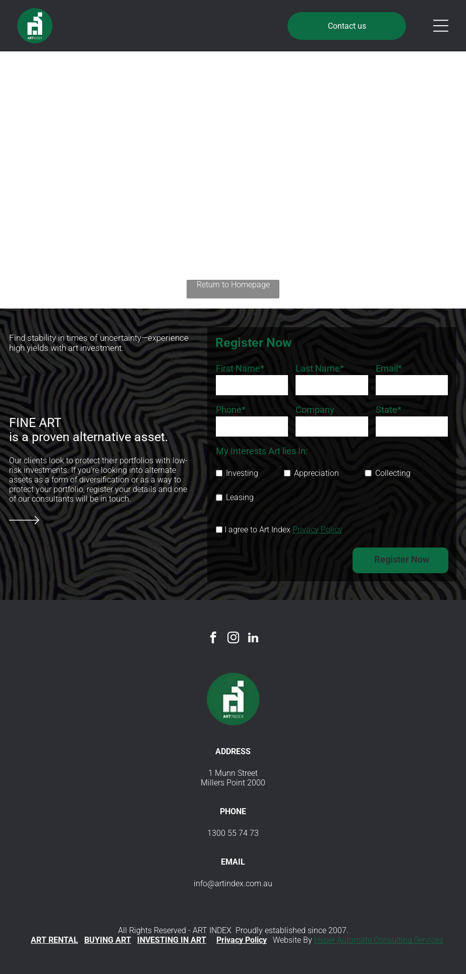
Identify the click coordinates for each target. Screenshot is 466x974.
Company (315, 409)
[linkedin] (253, 639)
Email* (389, 368)
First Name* (240, 368)
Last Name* (320, 368)
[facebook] (213, 639)
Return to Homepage (233, 284)
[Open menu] (440, 25)
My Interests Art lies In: (262, 451)
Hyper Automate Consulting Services (378, 940)
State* (388, 409)
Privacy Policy (317, 529)
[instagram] (233, 639)
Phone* (231, 409)
